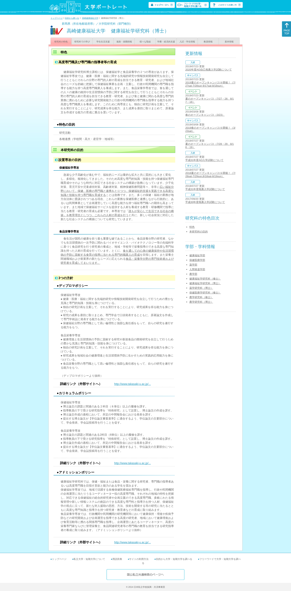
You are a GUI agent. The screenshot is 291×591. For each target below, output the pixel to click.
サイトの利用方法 (139, 559)
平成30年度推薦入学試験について (205, 202)
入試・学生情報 (187, 41)
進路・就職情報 (124, 41)
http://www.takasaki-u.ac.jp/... (132, 384)
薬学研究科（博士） (201, 287)
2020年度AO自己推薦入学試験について (208, 69)
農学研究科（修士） (201, 297)
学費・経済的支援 (166, 41)
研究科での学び (82, 41)
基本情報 (229, 41)
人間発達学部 (197, 269)
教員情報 (208, 41)
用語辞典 (117, 559)
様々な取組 (145, 41)
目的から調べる (72, 18)
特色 (192, 226)
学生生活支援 (103, 41)
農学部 (193, 274)
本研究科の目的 (198, 231)
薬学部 (193, 264)
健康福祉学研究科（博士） (205, 283)
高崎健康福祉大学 (90, 18)
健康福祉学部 (197, 255)
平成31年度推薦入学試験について (205, 189)
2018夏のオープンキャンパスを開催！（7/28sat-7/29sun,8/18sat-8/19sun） (210, 174)
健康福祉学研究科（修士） (205, 278)
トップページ (57, 18)
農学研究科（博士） (201, 301)
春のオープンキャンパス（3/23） (205, 114)
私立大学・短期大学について (89, 559)
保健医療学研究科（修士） (205, 292)
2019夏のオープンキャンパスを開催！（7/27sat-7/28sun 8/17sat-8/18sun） (210, 84)
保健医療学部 (197, 260)
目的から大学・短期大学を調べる (174, 559)
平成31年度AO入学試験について (204, 160)
